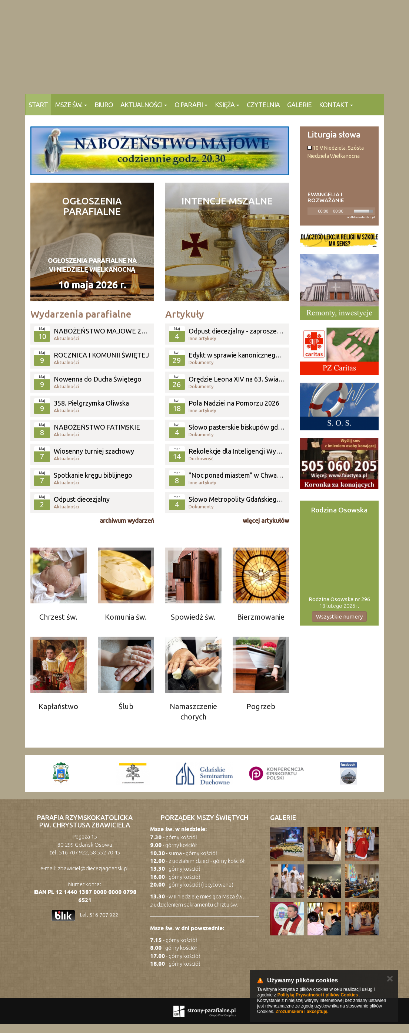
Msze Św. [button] (71, 104)
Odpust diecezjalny (82, 499)
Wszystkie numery (339, 616)
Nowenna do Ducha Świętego (98, 379)
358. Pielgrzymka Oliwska (91, 403)
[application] (341, 211)
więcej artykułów (266, 520)
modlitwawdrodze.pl (360, 217)
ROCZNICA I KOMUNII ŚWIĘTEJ (101, 355)
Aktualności (66, 338)
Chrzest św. (58, 617)
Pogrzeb (260, 706)
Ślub (126, 706)
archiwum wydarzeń (127, 520)
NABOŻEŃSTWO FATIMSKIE (97, 427)
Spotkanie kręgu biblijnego (93, 475)
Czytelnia (263, 104)
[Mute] (349, 211)
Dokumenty (201, 362)
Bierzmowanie (261, 617)
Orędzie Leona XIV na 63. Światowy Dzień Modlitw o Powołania (282, 379)
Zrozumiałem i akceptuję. (302, 1011)
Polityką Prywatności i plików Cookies (317, 995)
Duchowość (201, 458)
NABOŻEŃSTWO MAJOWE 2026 (103, 331)
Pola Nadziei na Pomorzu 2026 (234, 403)
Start (38, 104)
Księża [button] (227, 104)
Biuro (103, 104)
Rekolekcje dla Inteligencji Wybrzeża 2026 (250, 451)
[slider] (364, 210)
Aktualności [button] (143, 104)
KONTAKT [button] (336, 104)
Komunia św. (126, 617)
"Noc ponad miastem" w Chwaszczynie (245, 475)
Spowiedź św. (193, 617)
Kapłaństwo (58, 706)
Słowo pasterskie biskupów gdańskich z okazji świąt (264, 427)
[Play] (312, 211)
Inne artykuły (202, 338)
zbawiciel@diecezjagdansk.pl (93, 868)
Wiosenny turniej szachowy (94, 451)
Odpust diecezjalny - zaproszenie (237, 331)
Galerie (299, 104)
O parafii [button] (190, 104)
